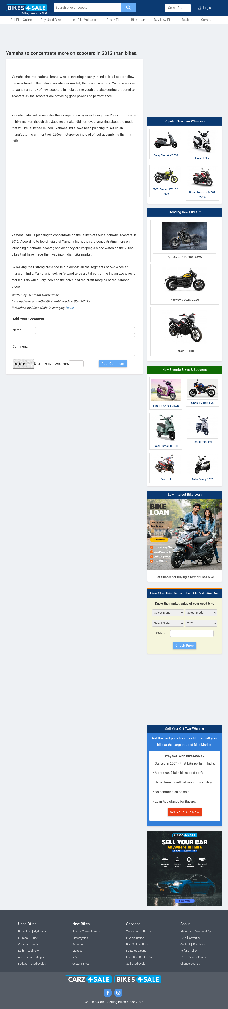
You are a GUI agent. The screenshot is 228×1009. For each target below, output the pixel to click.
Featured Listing (136, 951)
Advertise (195, 938)
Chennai (23, 945)
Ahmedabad (25, 957)
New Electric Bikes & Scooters (184, 369)
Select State (178, 8)
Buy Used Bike (51, 20)
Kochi (35, 945)
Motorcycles (80, 938)
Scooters (77, 945)
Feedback (199, 945)
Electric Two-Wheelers (86, 932)
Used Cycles (38, 964)
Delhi (21, 951)
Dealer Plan (114, 20)
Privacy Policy (197, 957)
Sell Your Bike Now (184, 812)
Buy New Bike (163, 20)
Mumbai (23, 938)
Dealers (187, 20)
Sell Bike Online (21, 20)
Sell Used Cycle (135, 964)
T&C (182, 957)
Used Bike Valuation (83, 20)
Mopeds (77, 951)
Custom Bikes (80, 964)
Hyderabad (40, 932)
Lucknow (33, 951)
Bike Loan (138, 20)
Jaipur (40, 957)
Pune (34, 938)
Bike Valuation (135, 938)
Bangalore (24, 932)
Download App (203, 932)
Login (206, 8)
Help (183, 938)
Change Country (190, 964)
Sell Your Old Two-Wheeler (184, 729)
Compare (207, 20)
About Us (185, 932)
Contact (185, 945)
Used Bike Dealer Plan (139, 957)
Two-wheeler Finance (139, 932)
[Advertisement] (114, 36)
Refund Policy (188, 951)
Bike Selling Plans (137, 945)
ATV (74, 957)
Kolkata (23, 964)
